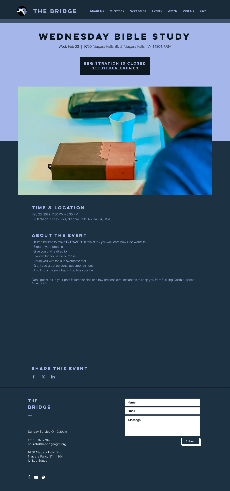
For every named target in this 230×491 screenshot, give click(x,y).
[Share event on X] (43, 376)
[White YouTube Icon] (36, 477)
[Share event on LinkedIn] (53, 376)
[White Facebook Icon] (29, 477)
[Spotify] (43, 477)
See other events (115, 68)
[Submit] (190, 441)
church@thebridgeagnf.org (47, 444)
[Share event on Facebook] (34, 376)
